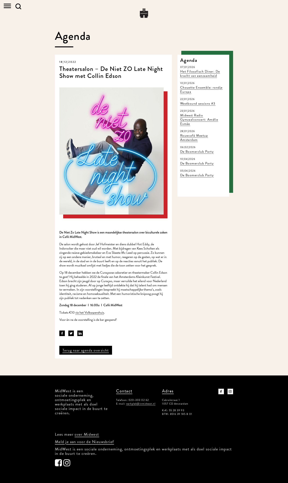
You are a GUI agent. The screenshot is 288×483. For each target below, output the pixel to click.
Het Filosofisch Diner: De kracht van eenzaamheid (200, 73)
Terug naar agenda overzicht (85, 350)
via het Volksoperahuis (89, 312)
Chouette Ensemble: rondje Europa (201, 89)
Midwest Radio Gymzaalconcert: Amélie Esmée (199, 119)
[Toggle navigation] (7, 6)
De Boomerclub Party (197, 151)
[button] (18, 6)
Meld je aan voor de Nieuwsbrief (84, 442)
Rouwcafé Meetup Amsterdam (194, 137)
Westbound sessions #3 (197, 103)
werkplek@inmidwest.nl (140, 404)
